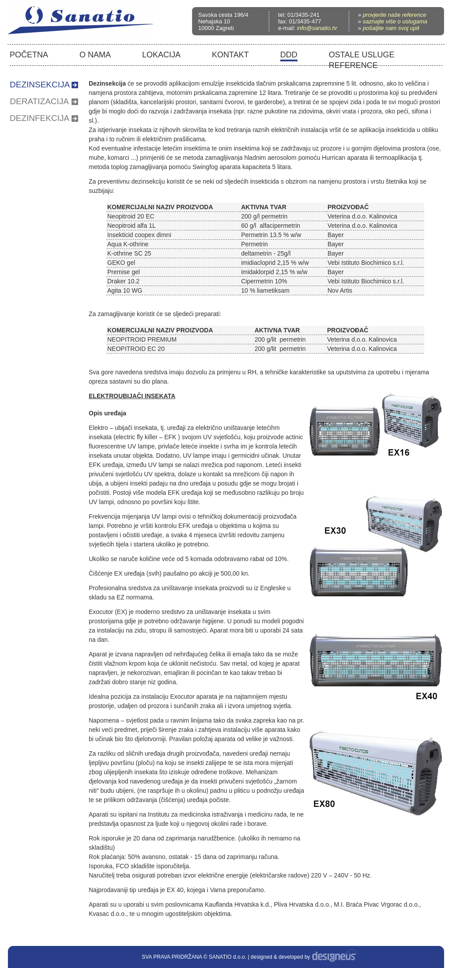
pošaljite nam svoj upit (391, 28)
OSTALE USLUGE (362, 54)
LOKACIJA (161, 54)
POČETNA (29, 54)
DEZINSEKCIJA (40, 84)
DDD (289, 54)
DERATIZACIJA (39, 101)
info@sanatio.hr (317, 28)
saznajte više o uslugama (395, 21)
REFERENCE (353, 65)
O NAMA (95, 54)
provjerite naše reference (394, 14)
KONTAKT (230, 54)
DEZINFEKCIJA (39, 118)
